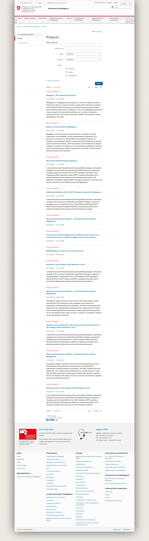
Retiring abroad (51, 509)
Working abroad (51, 506)
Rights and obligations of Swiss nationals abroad (59, 519)
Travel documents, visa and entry (56, 465)
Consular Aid (50, 480)
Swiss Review (80, 511)
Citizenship (79, 514)
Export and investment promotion (115, 483)
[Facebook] (47, 419)
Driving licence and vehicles (84, 467)
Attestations (79, 479)
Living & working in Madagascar (57, 20)
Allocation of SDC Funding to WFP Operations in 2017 (65, 264)
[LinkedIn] (51, 419)
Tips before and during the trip (55, 462)
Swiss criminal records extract (85, 491)
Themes (107, 494)
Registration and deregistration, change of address (89, 457)
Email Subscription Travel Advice (56, 486)
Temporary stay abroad (53, 503)
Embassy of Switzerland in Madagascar (29, 476)
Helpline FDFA (102, 429)
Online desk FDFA (46, 429)
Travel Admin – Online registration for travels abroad (87, 504)
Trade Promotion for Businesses (85, 520)
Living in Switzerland (111, 464)
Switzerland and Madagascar (99, 20)
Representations (30, 20)
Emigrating (49, 500)
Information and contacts (113, 461)
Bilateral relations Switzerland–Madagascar (115, 479)
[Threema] (53, 419)
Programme (108, 491)
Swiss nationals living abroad (55, 515)
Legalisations (80, 476)
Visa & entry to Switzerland (82, 20)
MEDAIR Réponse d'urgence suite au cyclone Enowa (65, 251)
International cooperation (117, 20)
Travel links (49, 483)
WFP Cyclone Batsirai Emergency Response (61, 161)
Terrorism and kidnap (53, 471)
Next (96, 87)
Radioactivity (50, 477)
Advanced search (53, 81)
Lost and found (80, 485)
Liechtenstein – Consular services (86, 500)
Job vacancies (21, 468)
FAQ (47, 468)
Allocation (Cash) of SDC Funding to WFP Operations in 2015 (68, 388)
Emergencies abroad (82, 470)
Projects (107, 497)
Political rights (80, 464)
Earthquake (49, 474)
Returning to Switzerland (54, 512)
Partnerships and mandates (113, 500)
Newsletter (20, 459)
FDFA (39, 3)
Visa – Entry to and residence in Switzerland (114, 457)
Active (71, 72)
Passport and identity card (84, 461)
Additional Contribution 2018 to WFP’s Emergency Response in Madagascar (73, 192)
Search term (59, 48)
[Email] (57, 419)
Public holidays (21, 465)
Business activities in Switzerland (115, 470)
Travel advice (42, 20)
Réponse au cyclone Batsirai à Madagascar (61, 127)
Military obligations (82, 488)
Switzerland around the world (56, 3)
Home (19, 26)
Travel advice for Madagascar (55, 456)
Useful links (79, 508)
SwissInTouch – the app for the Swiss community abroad (87, 524)
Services (69, 20)
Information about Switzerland (115, 467)
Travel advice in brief (52, 459)
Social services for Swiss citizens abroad (88, 473)
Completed (73, 76)
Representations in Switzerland (56, 497)
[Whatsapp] (55, 419)
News (20, 20)
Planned (72, 69)
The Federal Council (26, 3)
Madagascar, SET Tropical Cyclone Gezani (61, 95)
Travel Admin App (51, 489)
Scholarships (79, 497)
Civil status (79, 517)
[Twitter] (49, 419)
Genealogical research (82, 494)
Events (19, 462)
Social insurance (81, 482)
